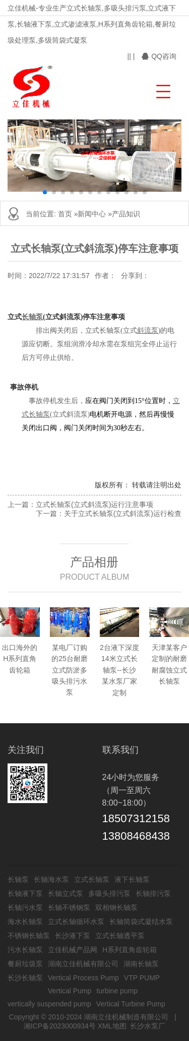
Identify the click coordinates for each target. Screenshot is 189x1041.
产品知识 (126, 214)
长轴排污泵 (153, 893)
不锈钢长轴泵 (29, 936)
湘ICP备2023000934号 (60, 1026)
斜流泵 (147, 330)
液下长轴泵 (132, 879)
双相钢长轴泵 (116, 907)
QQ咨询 (159, 56)
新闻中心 (92, 214)
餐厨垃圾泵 (25, 964)
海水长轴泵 (25, 922)
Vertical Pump (69, 991)
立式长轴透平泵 (120, 936)
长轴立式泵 (65, 893)
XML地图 (112, 1026)
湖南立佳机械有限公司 (83, 964)
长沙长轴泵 (25, 978)
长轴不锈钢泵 (69, 907)
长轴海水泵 (51, 879)
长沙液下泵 (72, 936)
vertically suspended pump (49, 1004)
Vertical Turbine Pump (130, 1004)
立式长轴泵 (91, 879)
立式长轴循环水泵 (76, 922)
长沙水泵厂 (147, 1026)
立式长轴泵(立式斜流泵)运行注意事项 (94, 504)
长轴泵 (32, 317)
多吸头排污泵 (109, 893)
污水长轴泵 (25, 950)
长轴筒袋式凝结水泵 (141, 922)
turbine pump (117, 991)
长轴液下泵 (25, 893)
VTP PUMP (142, 978)
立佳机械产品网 (72, 950)
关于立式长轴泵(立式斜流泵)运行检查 (122, 513)
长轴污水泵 (25, 907)
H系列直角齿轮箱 (129, 950)
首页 (65, 214)
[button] (162, 90)
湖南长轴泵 (141, 964)
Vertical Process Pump (83, 978)
